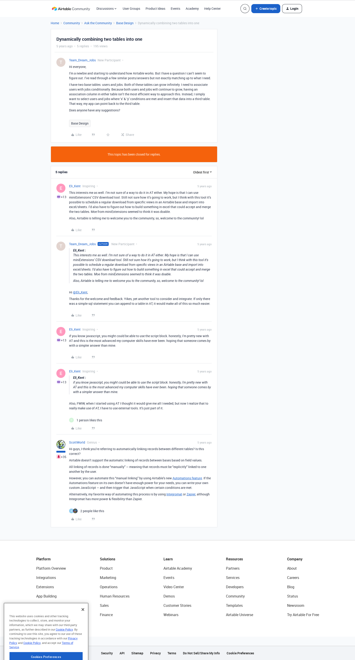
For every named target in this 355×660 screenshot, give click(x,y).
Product (106, 568)
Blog (290, 586)
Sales (104, 605)
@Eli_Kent (80, 292)
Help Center (212, 8)
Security (107, 653)
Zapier (191, 494)
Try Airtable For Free (303, 614)
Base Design (125, 23)
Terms (172, 653)
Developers (235, 586)
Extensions (45, 586)
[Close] (83, 625)
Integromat (174, 494)
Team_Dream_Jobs (82, 60)
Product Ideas (155, 8)
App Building (46, 596)
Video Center (173, 586)
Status (292, 596)
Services (233, 577)
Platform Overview (51, 568)
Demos (169, 596)
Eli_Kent (75, 186)
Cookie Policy (64, 645)
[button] (265, 8)
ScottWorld (77, 442)
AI (38, 605)
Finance (106, 614)
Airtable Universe (239, 614)
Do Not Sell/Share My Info (201, 653)
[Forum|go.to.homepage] (71, 8)
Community (71, 23)
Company (294, 559)
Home (55, 23)
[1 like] (85, 420)
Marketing (108, 577)
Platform (43, 559)
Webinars (170, 614)
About (292, 568)
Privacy (155, 653)
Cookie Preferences (240, 653)
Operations (109, 586)
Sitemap (137, 653)
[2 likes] (86, 511)
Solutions (107, 559)
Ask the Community (98, 23)
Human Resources (115, 596)
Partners (233, 568)
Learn (168, 559)
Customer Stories (177, 605)
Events (175, 8)
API (122, 653)
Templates (234, 605)
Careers (293, 577)
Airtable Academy (177, 568)
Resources (234, 559)
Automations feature (187, 478)
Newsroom (295, 605)
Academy (192, 8)
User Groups (131, 8)
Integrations (46, 577)
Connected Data (49, 614)
